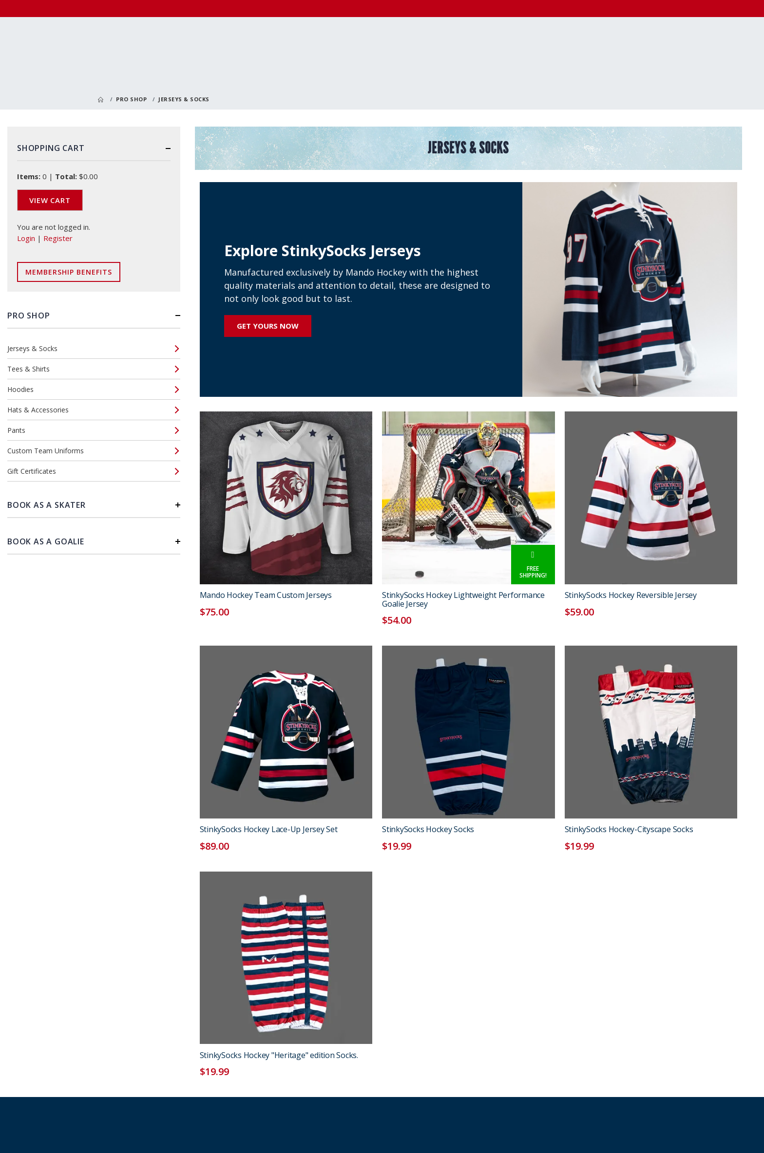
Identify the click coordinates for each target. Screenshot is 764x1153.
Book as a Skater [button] (46, 505)
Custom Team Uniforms (45, 450)
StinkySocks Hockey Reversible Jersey (631, 595)
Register (58, 238)
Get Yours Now (268, 326)
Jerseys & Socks (32, 348)
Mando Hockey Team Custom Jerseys (266, 595)
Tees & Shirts (28, 368)
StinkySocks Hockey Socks (428, 829)
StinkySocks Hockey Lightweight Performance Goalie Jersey (463, 599)
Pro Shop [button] (28, 315)
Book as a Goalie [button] (45, 541)
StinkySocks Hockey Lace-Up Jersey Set (269, 829)
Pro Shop (131, 99)
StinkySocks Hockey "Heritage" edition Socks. (279, 1055)
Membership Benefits (68, 272)
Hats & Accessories (38, 409)
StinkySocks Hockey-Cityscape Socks (629, 829)
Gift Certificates (31, 471)
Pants (16, 430)
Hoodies (20, 389)
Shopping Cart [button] (50, 148)
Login (26, 238)
